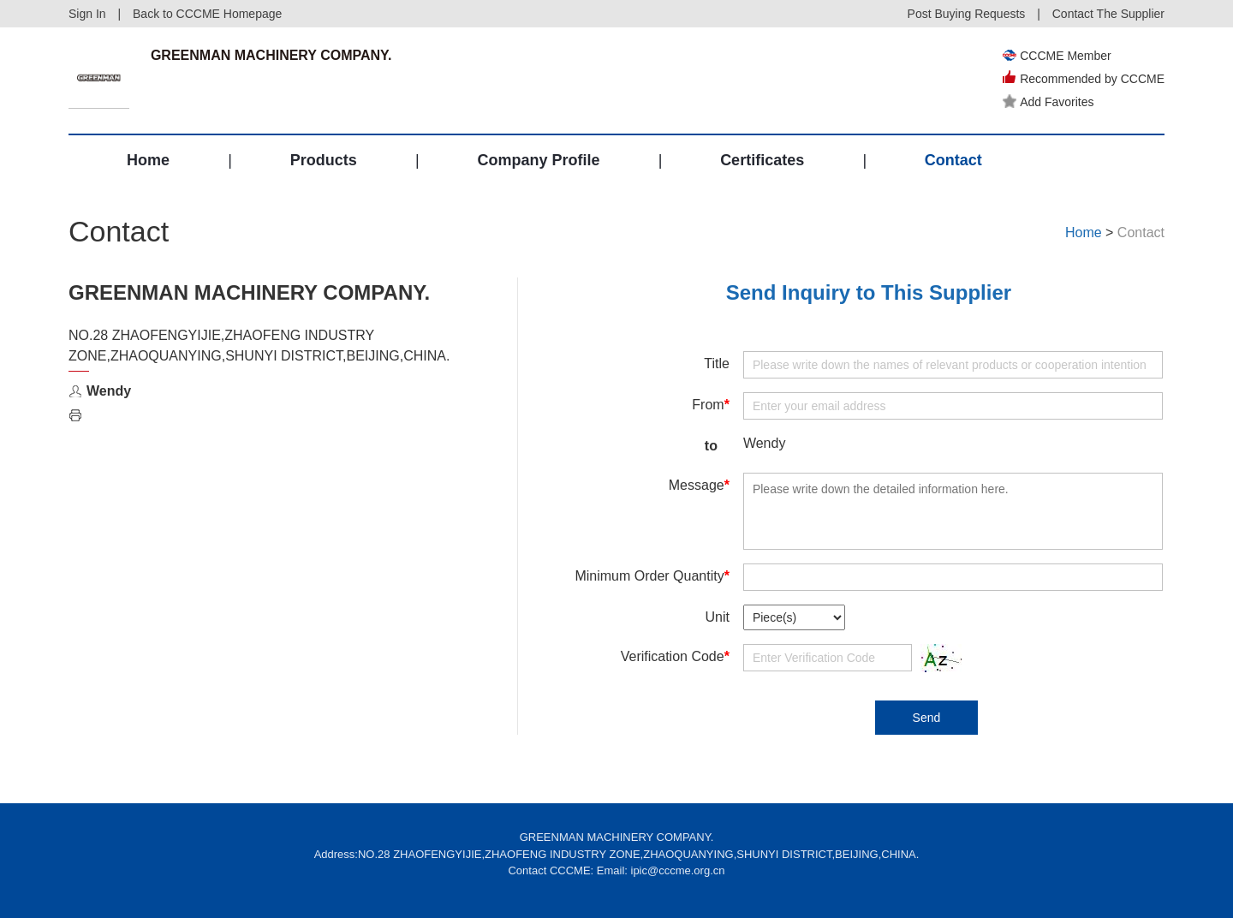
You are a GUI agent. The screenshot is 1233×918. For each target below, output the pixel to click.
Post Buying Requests (967, 14)
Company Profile (538, 160)
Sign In (87, 14)
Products (323, 160)
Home (148, 160)
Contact (953, 160)
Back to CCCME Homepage (207, 14)
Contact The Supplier (1108, 14)
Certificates (762, 160)
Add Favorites (1048, 102)
